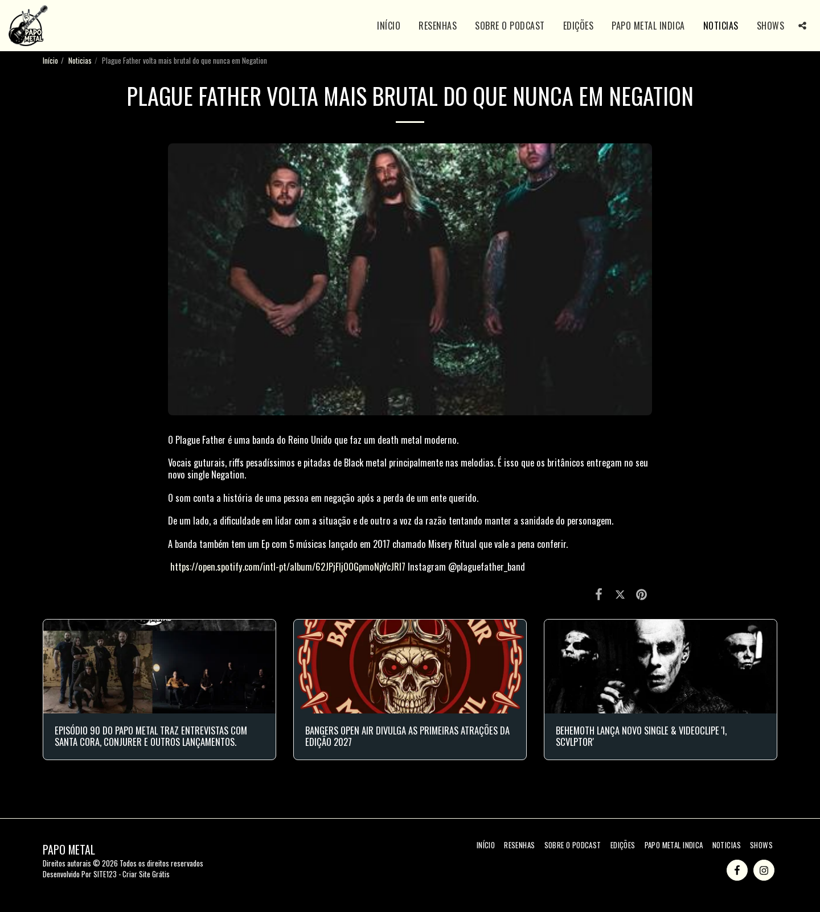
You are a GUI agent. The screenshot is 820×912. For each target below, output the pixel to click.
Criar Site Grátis (146, 874)
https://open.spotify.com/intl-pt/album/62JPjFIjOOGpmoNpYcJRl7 (287, 566)
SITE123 (105, 874)
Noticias (80, 60)
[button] (802, 25)
